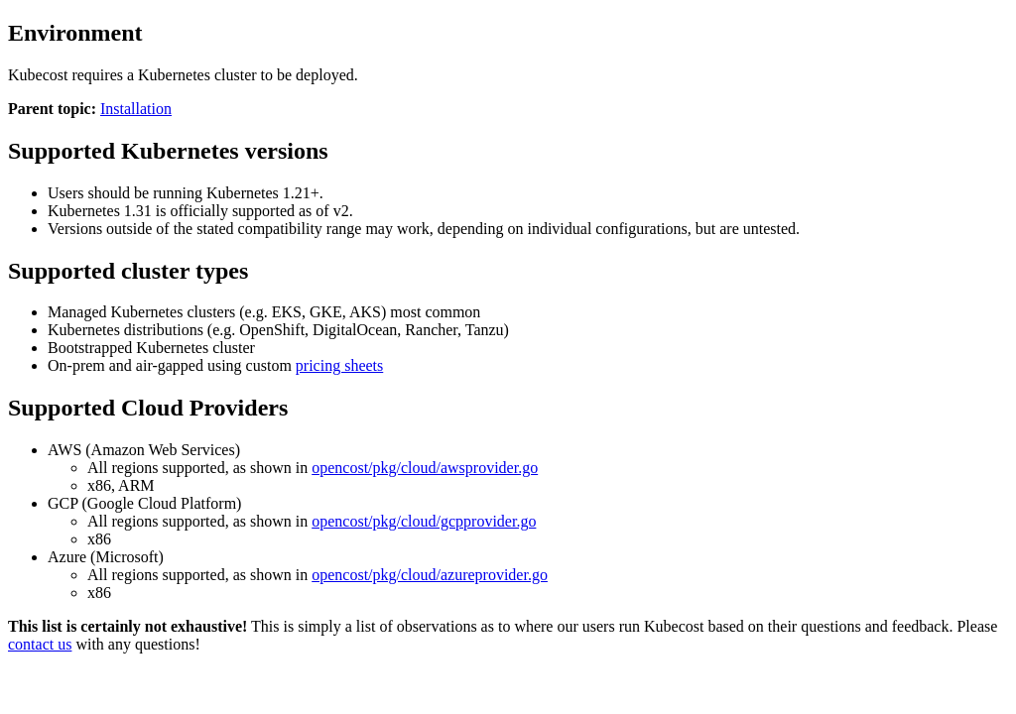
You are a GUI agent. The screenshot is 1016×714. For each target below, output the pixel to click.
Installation (136, 108)
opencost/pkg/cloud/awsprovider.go (425, 467)
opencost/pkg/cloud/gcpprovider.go (424, 521)
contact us (39, 644)
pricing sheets (339, 365)
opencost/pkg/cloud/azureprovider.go (430, 574)
